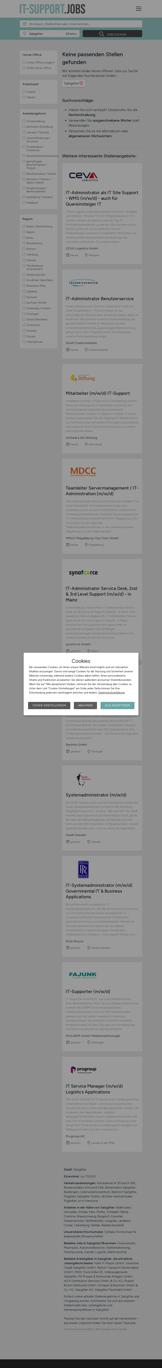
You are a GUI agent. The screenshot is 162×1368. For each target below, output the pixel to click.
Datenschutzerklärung (111, 692)
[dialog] (81, 684)
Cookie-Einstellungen (49, 705)
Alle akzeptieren (117, 705)
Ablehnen (85, 705)
